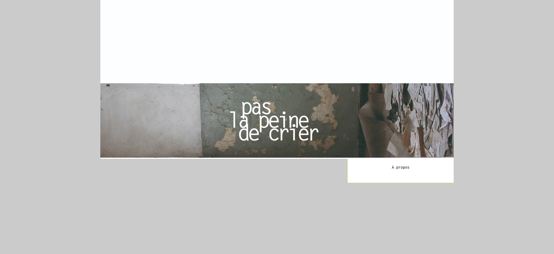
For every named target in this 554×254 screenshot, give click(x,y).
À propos (400, 167)
